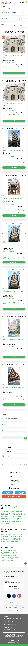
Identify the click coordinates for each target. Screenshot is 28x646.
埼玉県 (13, 618)
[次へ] (25, 44)
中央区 (7, 60)
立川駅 (2, 536)
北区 (17, 514)
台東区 (21, 511)
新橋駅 (7, 541)
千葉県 (16, 618)
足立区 (6, 516)
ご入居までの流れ (11, 602)
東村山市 (19, 520)
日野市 (14, 520)
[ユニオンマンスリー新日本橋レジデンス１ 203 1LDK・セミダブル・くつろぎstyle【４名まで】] (14, 92)
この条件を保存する (10, 430)
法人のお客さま (18, 610)
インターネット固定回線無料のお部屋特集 (10, 557)
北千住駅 (11, 539)
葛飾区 (10, 516)
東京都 (5, 618)
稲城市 (21, 521)
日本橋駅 (3, 539)
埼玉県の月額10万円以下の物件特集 (8, 555)
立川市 (23, 516)
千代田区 (7, 203)
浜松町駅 (19, 538)
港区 (10, 511)
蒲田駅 (14, 536)
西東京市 (7, 523)
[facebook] (14, 596)
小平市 (11, 520)
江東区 (6, 513)
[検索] (25, 438)
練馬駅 (16, 541)
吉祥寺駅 (16, 539)
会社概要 (7, 639)
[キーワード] (12, 437)
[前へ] (2, 44)
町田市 (2, 520)
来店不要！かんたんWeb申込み (14, 496)
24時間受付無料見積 (7, 493)
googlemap (8, 588)
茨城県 (20, 618)
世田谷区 (21, 513)
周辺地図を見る (15, 588)
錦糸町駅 (22, 536)
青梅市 (11, 518)
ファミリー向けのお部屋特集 (7, 560)
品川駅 (18, 534)
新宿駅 (2, 534)
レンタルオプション (10, 605)
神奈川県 (9, 618)
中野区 (6, 514)
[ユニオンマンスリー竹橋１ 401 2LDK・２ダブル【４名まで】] (14, 187)
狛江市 (10, 521)
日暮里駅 (20, 539)
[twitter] (9, 596)
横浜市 (16, 624)
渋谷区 (2, 514)
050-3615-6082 (14, 481)
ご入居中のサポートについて (19, 607)
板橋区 (24, 514)
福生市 (6, 521)
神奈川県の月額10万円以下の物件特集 (9, 552)
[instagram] (19, 596)
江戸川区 (14, 516)
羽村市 (2, 523)
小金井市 (7, 520)
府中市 (14, 518)
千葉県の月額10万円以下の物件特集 (8, 553)
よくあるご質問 (17, 602)
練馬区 (2, 516)
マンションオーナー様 (11, 610)
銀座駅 (14, 538)
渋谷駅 (10, 534)
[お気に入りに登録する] (4, 52)
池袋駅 (6, 534)
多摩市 (17, 521)
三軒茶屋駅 (12, 541)
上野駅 (18, 536)
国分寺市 (23, 520)
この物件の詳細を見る (14, 72)
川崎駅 (19, 629)
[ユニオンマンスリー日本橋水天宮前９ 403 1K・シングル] (14, 328)
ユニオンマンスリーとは (8, 607)
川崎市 (20, 624)
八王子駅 (14, 534)
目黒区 (13, 513)
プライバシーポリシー (14, 639)
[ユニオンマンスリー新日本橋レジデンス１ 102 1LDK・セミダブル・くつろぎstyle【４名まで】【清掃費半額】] (14, 44)
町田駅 (22, 534)
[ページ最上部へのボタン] (25, 563)
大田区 (17, 513)
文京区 (17, 511)
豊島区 (13, 514)
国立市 (2, 521)
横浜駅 (15, 629)
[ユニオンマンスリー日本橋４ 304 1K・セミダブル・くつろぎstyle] (14, 376)
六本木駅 (7, 538)
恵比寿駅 (3, 541)
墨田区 (2, 513)
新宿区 (13, 511)
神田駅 (7, 539)
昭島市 (18, 518)
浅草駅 (11, 538)
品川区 (10, 513)
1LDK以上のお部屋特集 (19, 559)
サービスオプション (18, 605)
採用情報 (20, 639)
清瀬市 (13, 521)
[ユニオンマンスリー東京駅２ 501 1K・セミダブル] (14, 280)
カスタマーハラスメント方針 (14, 640)
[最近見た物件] (20, 2)
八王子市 (19, 516)
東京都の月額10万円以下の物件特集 (8, 550)
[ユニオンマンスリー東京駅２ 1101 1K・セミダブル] (14, 233)
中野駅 (6, 536)
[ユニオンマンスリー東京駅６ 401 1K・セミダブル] (14, 139)
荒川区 (20, 514)
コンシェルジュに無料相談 (20, 493)
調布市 (22, 518)
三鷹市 (7, 518)
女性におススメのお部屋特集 (7, 559)
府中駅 (2, 538)
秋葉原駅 (10, 536)
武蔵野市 (3, 518)
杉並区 (10, 514)
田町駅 (23, 538)
